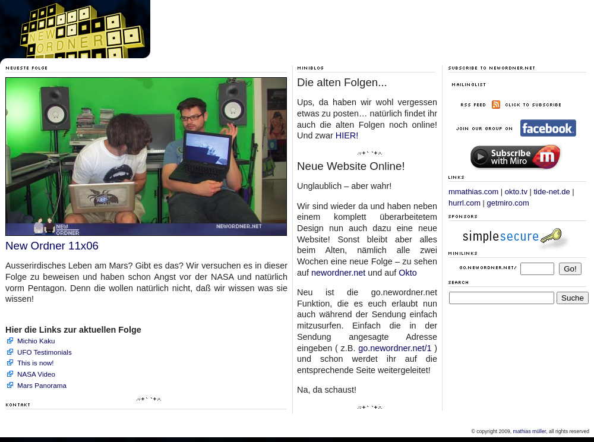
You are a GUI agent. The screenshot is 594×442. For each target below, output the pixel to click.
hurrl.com (464, 202)
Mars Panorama (42, 385)
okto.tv (516, 191)
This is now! (35, 363)
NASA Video (36, 374)
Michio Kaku (36, 341)
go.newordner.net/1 (394, 348)
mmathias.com (473, 191)
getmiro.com (508, 202)
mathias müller (529, 431)
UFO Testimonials (44, 352)
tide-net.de (552, 191)
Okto (407, 272)
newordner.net (338, 272)
